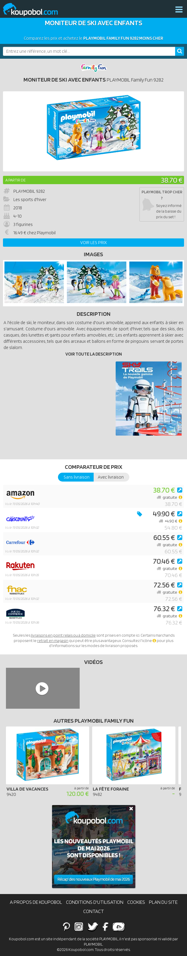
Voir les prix (93, 242)
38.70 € (172, 179)
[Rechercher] (179, 51)
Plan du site (163, 902)
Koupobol (34, 9)
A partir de (15, 180)
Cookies (136, 902)
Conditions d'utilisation (94, 902)
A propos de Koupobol (36, 902)
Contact (93, 911)
